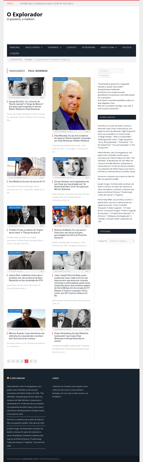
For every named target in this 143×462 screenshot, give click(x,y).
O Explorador (17, 378)
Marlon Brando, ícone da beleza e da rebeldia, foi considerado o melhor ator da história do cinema (26, 335)
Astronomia (88, 47)
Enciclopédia (32, 47)
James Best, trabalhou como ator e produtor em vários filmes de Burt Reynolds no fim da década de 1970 (26, 277)
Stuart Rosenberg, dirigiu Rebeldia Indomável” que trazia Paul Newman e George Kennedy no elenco (71, 337)
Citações (14, 53)
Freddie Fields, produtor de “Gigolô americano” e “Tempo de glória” (26, 231)
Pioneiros (53, 47)
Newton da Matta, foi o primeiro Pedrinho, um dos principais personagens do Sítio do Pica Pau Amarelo (70, 233)
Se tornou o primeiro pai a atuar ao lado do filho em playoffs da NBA (116, 177)
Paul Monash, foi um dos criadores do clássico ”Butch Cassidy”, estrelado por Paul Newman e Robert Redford (72, 138)
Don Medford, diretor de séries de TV (27, 181)
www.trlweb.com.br (30, 458)
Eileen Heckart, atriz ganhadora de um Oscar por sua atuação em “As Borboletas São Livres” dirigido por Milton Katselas (71, 185)
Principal (15, 47)
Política (126, 47)
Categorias (102, 240)
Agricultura (107, 47)
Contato (71, 47)
